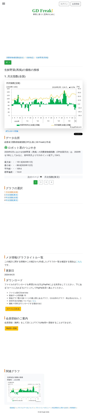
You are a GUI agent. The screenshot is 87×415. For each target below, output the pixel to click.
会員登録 (75, 4)
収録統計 (13, 408)
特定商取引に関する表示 (60, 408)
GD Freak (42, 10)
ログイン (64, 4)
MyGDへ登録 (11, 328)
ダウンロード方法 (11, 131)
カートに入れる (13, 309)
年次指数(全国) (12, 197)
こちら (79, 262)
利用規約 (73, 408)
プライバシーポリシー (42, 408)
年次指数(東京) (12, 200)
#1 (7, 62)
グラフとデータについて (25, 408)
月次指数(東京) (12, 195)
